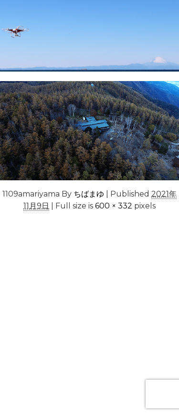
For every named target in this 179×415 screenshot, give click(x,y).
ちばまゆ (89, 193)
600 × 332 (113, 205)
